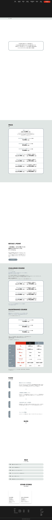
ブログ (37, 1)
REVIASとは (19, 1)
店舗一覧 (32, 1)
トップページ (15, 1)
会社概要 (41, 514)
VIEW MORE (13, 259)
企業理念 (41, 515)
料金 (23, 1)
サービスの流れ (27, 1)
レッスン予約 (47, 1)
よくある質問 (41, 1)
